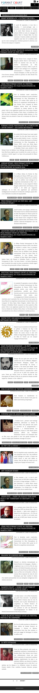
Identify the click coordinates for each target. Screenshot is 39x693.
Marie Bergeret (20, 354)
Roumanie (36, 197)
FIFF (22, 269)
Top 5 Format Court (33, 342)
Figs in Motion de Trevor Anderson (16, 389)
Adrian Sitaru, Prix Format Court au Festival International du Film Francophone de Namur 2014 (16, 165)
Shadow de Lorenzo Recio (12, 555)
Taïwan (36, 583)
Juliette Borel (20, 391)
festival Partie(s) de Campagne (31, 639)
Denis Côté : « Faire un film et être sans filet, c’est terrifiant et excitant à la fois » (18, 499)
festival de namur (18, 80)
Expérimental (15, 410)
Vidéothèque (35, 385)
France (17, 159)
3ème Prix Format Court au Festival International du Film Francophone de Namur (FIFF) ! (17, 86)
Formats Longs (19, 7)
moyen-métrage (24, 159)
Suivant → (23, 681)
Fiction (26, 80)
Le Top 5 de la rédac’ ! (10, 446)
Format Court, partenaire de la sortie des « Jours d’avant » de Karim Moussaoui (19, 127)
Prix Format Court (33, 80)
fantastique (20, 583)
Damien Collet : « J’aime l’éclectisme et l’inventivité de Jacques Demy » (17, 588)
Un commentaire (33, 238)
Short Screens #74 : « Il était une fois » (18, 18)
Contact (4, 10)
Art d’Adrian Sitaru (9, 471)
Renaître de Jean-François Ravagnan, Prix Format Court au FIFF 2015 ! (19, 51)
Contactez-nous (19, 688)
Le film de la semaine (25, 410)
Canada (9, 410)
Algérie (12, 159)
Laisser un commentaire (31, 20)
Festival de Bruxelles (26, 672)
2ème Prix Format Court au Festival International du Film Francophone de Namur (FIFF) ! (17, 528)
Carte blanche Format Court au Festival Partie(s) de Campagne (18, 617)
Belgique (10, 80)
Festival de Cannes (6, 442)
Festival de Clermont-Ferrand (20, 442)
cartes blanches (18, 639)
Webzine (12, 7)
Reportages (35, 672)
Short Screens (35, 46)
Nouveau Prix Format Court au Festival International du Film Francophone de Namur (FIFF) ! (18, 275)
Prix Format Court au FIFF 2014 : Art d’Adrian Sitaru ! (16, 202)
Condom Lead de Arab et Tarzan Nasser (18, 414)
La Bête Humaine (8, 643)
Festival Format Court (29, 7)
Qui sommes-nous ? (5, 7)
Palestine (36, 442)
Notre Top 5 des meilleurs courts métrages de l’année (15, 319)
